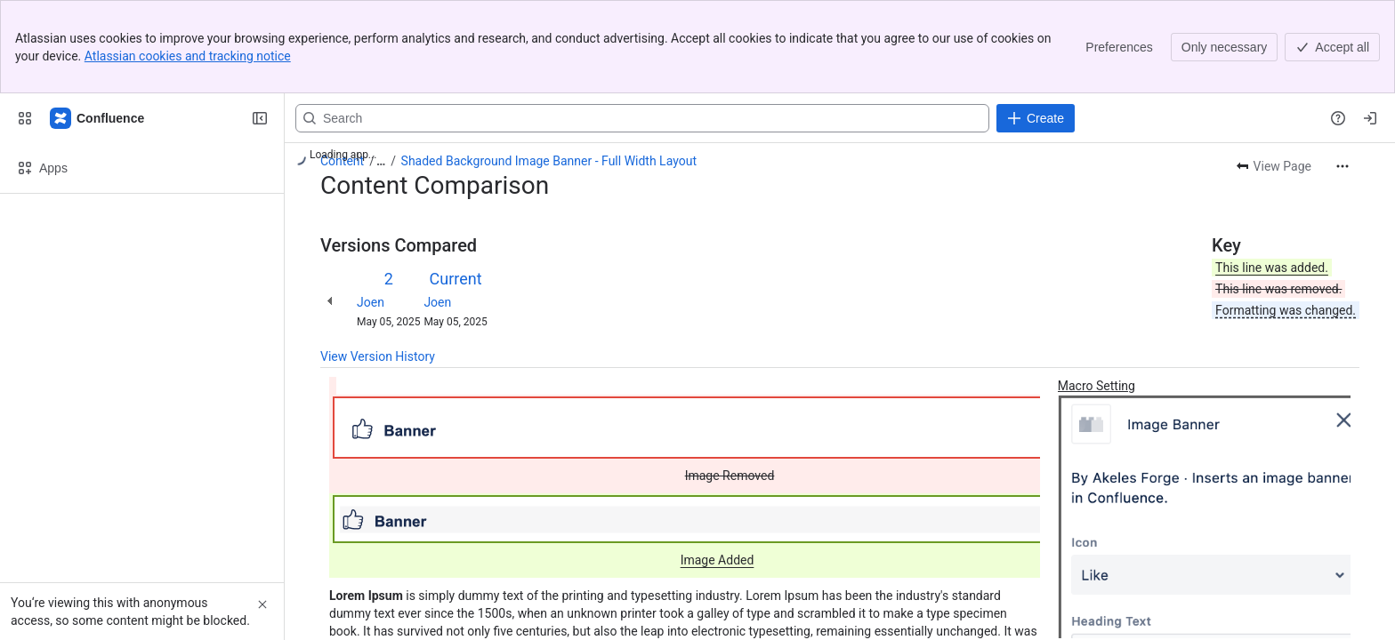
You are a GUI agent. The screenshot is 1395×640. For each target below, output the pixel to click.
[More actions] (1342, 166)
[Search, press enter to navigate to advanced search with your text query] (642, 118)
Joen (370, 302)
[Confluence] (97, 118)
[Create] (1035, 118)
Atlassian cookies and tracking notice (188, 56)
